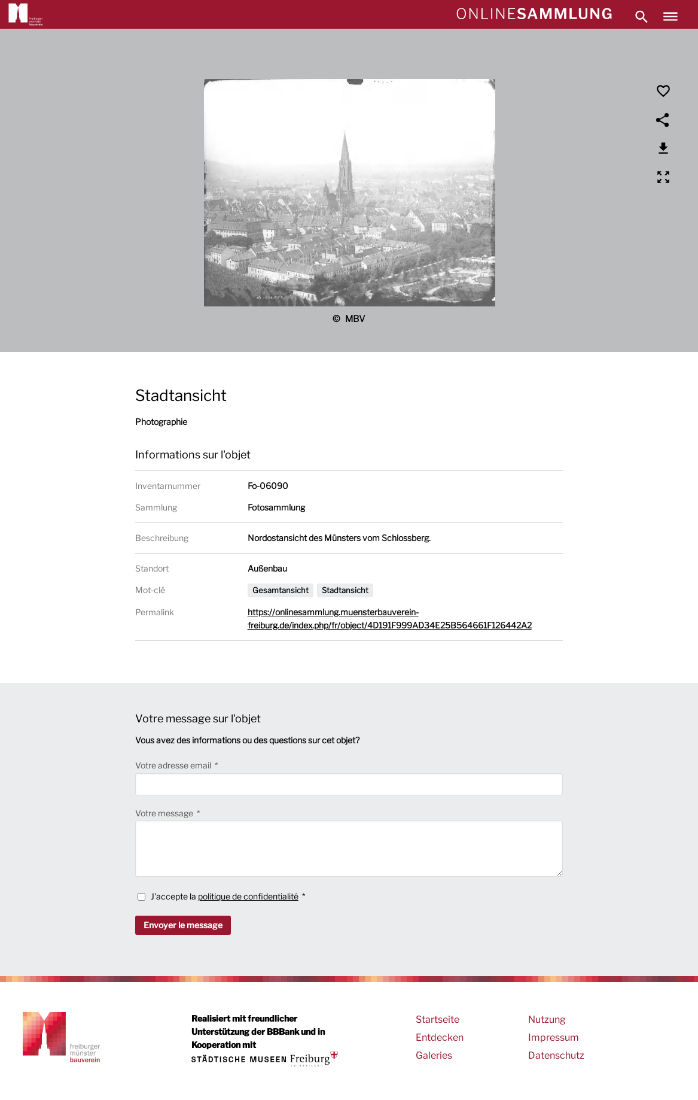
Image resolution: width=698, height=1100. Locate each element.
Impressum (553, 1037)
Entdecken (440, 1037)
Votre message (165, 813)
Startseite (437, 1019)
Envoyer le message (183, 925)
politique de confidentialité (248, 896)
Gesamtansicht (280, 590)
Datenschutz (556, 1055)
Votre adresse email (174, 765)
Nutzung (547, 1019)
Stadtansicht (345, 590)
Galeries (434, 1055)
